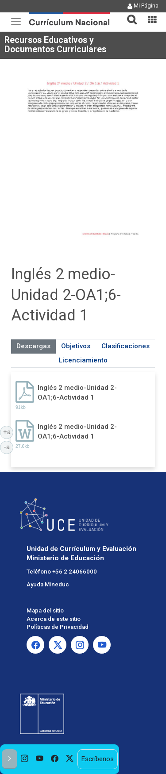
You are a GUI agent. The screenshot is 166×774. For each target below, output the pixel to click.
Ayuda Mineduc (48, 584)
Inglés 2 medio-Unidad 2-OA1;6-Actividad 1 (77, 392)
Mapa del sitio (45, 610)
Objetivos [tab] (75, 346)
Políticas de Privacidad (58, 627)
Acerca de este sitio (54, 619)
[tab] (128, 14)
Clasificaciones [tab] (125, 346)
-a (8, 446)
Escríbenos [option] (97, 759)
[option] (24, 759)
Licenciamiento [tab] (83, 360)
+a (8, 431)
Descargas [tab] (33, 346)
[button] (128, 14)
